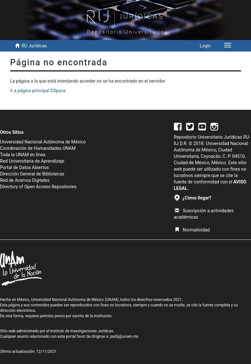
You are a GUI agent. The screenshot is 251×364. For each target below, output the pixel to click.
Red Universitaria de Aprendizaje (32, 161)
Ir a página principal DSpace (38, 90)
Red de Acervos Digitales (24, 180)
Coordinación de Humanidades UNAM (38, 148)
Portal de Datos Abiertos (24, 167)
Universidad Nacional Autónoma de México (43, 141)
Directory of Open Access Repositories (38, 186)
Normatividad (192, 229)
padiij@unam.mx (124, 336)
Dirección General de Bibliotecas (32, 173)
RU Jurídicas (33, 45)
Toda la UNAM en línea (22, 154)
